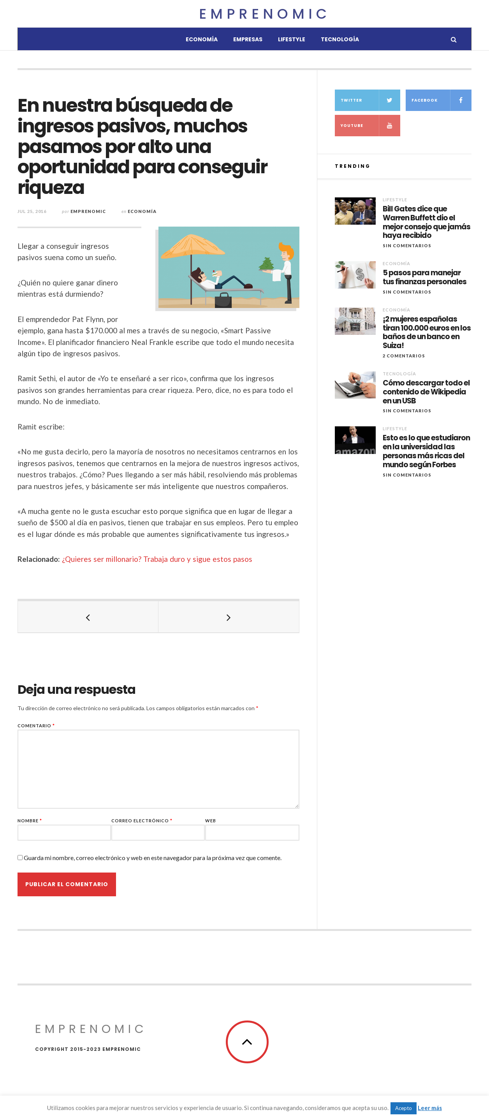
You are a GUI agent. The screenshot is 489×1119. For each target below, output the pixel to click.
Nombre (30, 820)
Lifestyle (291, 39)
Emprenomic (265, 14)
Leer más (430, 1107)
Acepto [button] (403, 1108)
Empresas (247, 39)
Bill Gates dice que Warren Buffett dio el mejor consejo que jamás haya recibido (426, 222)
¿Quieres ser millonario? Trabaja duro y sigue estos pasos (157, 558)
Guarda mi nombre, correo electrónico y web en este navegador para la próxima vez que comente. (152, 857)
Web (210, 820)
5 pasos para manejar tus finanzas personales (424, 278)
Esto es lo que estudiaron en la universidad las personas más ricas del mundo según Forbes (426, 451)
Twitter (371, 100)
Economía (202, 39)
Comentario (36, 725)
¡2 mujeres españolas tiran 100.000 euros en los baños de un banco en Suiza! (427, 332)
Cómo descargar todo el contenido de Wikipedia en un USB (426, 392)
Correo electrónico (141, 820)
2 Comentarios (404, 355)
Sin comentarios (407, 245)
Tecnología (340, 39)
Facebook (441, 100)
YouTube (371, 125)
